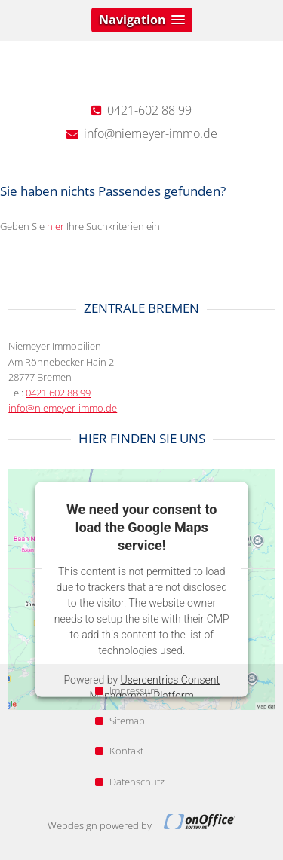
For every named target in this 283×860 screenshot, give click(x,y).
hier (55, 226)
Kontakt (119, 750)
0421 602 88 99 (58, 392)
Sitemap (120, 720)
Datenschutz (130, 781)
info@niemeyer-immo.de (62, 408)
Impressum (126, 690)
